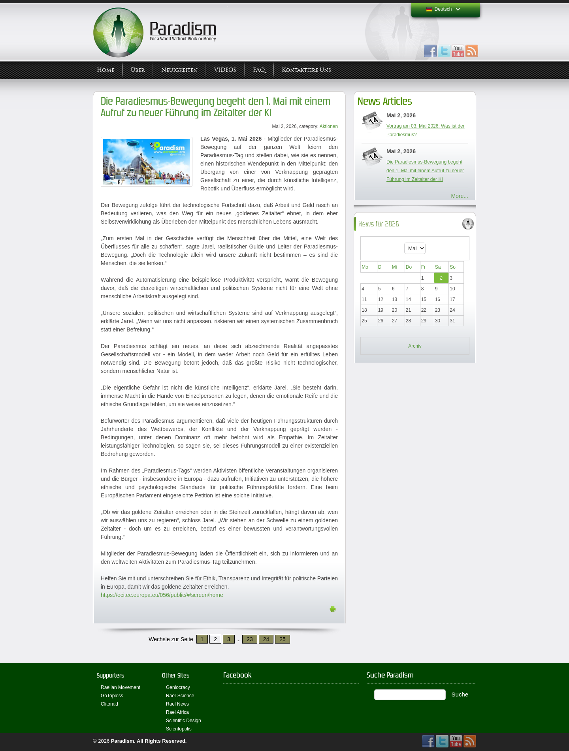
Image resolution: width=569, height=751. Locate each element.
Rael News (177, 704)
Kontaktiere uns (306, 70)
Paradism (122, 741)
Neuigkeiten (179, 70)
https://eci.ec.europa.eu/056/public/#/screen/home (162, 595)
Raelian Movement (120, 687)
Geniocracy (178, 687)
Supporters (110, 675)
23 (250, 639)
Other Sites (175, 675)
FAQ (259, 70)
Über (138, 70)
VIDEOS (225, 70)
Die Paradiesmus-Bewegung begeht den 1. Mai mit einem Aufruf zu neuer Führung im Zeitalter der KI (215, 107)
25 (282, 639)
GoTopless (112, 695)
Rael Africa (177, 712)
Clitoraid (109, 704)
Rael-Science (180, 695)
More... (459, 196)
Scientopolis (179, 729)
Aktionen (329, 126)
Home (105, 70)
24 (266, 639)
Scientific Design (183, 720)
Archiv (414, 346)
